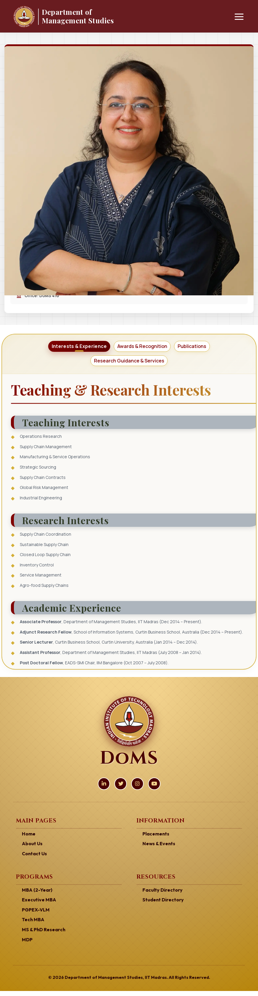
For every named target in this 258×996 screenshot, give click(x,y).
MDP (27, 945)
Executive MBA (37, 906)
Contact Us (34, 860)
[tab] (71, 348)
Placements (155, 841)
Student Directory (161, 906)
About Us (31, 851)
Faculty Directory (161, 896)
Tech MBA (32, 925)
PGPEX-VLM (35, 916)
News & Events (157, 851)
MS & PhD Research (42, 935)
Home (28, 841)
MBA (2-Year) (35, 896)
